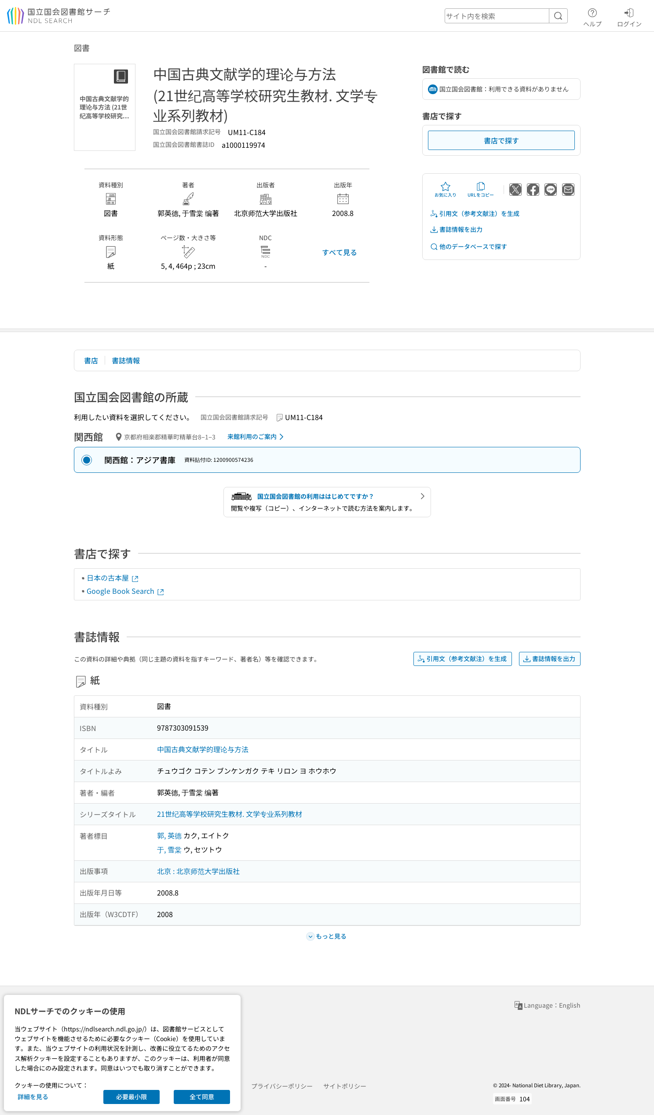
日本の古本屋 (113, 577)
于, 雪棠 (169, 849)
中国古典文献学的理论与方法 (202, 749)
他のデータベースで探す (468, 246)
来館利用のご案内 (257, 436)
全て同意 (202, 1096)
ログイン (629, 16)
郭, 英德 (169, 835)
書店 (91, 360)
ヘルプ (592, 16)
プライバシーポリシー (282, 1086)
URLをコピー (481, 189)
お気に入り (446, 189)
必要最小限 (131, 1096)
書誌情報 (126, 360)
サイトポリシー (344, 1086)
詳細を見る (33, 1096)
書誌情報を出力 (456, 229)
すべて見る (339, 252)
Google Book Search (126, 590)
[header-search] (506, 15)
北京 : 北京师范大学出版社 (198, 871)
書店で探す (501, 140)
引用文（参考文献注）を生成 (474, 213)
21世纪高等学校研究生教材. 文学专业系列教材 (229, 813)
